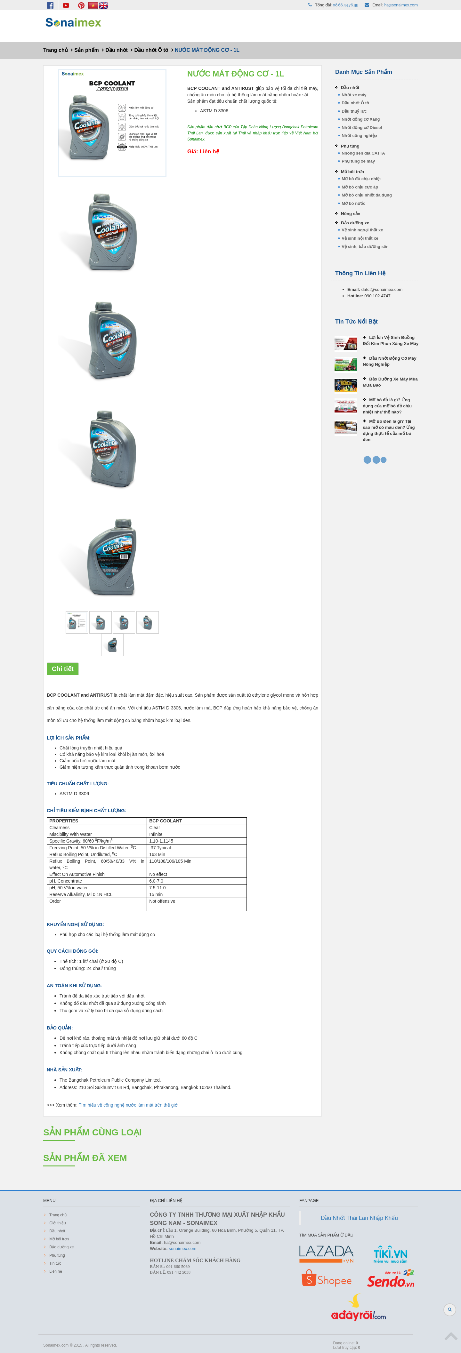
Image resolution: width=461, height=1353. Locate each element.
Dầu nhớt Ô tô (355, 102)
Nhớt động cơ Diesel (362, 127)
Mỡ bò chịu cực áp (360, 187)
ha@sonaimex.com (401, 5)
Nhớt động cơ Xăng (361, 119)
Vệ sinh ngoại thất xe (362, 230)
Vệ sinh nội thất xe (360, 238)
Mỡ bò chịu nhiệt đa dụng (367, 195)
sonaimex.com (182, 1248)
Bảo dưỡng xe (355, 222)
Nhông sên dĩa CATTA (363, 153)
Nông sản (350, 213)
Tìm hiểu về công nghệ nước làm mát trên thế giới (129, 1105)
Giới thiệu (57, 1223)
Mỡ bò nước (353, 203)
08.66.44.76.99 (346, 5)
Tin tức (54, 1263)
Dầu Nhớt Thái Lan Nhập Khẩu (359, 1218)
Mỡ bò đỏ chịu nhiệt (361, 178)
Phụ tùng (350, 146)
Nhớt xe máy (354, 94)
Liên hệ (55, 1271)
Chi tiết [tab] (63, 668)
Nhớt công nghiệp (359, 135)
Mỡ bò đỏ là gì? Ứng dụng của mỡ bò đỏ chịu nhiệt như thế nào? (387, 405)
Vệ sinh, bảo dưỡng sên (365, 246)
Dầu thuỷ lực (354, 111)
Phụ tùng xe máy (358, 161)
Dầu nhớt (350, 87)
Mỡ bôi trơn (352, 171)
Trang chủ (57, 1215)
